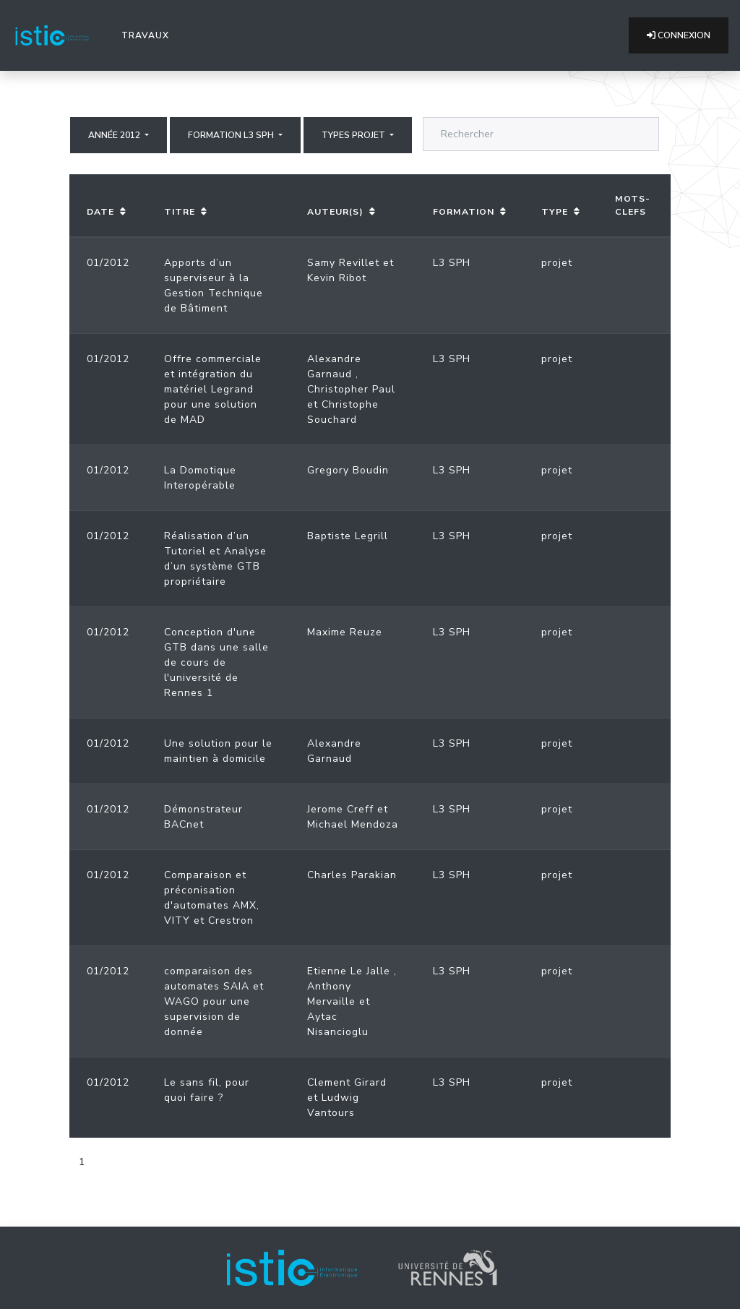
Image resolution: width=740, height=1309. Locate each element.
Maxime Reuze (344, 632)
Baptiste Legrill (347, 536)
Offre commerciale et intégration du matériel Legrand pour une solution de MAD (213, 389)
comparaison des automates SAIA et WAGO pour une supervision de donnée (214, 1001)
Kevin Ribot (336, 278)
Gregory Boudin (348, 470)
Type (554, 212)
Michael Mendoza (352, 824)
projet (556, 263)
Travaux (148, 34)
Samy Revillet (343, 263)
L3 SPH (451, 263)
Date (100, 212)
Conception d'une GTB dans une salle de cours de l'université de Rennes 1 (216, 662)
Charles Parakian (352, 875)
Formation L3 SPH (232, 135)
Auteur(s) (335, 212)
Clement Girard (347, 1082)
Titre (179, 212)
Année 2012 (115, 135)
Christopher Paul (351, 389)
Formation (463, 212)
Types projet (354, 135)
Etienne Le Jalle (348, 971)
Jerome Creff (340, 809)
